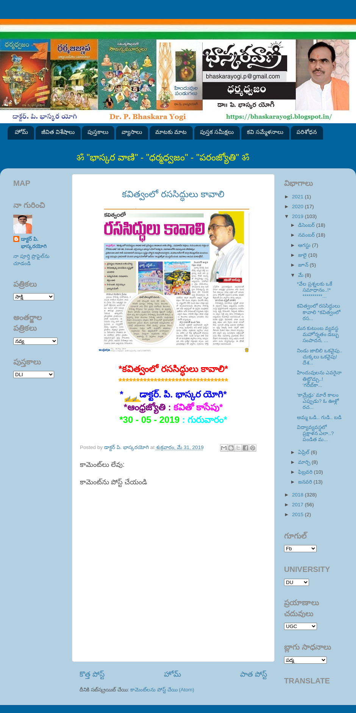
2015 (298, 514)
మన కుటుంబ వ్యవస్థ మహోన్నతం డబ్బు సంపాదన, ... (318, 334)
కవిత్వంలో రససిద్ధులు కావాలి (173, 194)
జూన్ (304, 265)
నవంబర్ (307, 235)
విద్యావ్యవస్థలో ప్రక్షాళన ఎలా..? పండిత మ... (315, 433)
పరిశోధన (307, 132)
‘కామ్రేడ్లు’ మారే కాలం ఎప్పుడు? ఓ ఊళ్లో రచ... (318, 401)
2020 (298, 206)
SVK (33, 374)
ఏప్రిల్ (304, 452)
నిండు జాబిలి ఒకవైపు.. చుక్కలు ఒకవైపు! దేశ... (319, 357)
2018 (298, 495)
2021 (298, 196)
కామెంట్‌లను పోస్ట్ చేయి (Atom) (162, 690)
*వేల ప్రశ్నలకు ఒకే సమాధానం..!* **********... (315, 290)
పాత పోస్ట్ (253, 674)
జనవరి (306, 482)
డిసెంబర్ (307, 225)
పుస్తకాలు (97, 132)
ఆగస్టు (305, 245)
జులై (303, 255)
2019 (298, 216)
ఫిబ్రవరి (306, 472)
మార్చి (305, 462)
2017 (298, 504)
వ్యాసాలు (132, 132)
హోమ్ (21, 132)
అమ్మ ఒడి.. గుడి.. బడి (319, 417)
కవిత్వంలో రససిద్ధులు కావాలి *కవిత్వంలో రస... (318, 312)
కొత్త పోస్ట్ (92, 674)
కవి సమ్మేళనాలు (265, 132)
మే (301, 275)
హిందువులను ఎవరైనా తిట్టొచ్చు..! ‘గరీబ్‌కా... (319, 379)
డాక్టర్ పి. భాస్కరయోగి (34, 242)
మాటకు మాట (171, 132)
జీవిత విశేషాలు (58, 132)
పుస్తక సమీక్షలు (217, 132)
